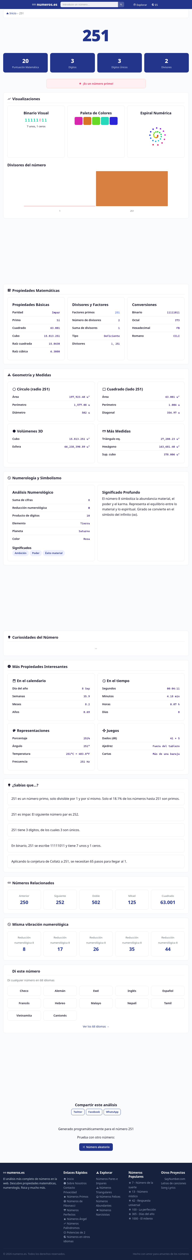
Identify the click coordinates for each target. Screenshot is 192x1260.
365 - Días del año (141, 1214)
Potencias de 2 (74, 1232)
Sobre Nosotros (75, 1183)
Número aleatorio (96, 1147)
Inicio (11, 13)
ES (155, 4)
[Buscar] (89, 4)
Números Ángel (75, 1219)
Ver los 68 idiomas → (96, 1026)
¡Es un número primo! (96, 83)
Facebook (94, 1112)
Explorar (140, 4)
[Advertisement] (96, 251)
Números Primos (75, 1196)
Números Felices (108, 1196)
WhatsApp (112, 1112)
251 (117, 312)
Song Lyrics (168, 1187)
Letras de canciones (173, 1183)
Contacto (69, 1187)
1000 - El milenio (141, 1218)
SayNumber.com (173, 1179)
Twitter (78, 1112)
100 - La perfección (142, 1209)
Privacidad (70, 1192)
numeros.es (44, 4)
